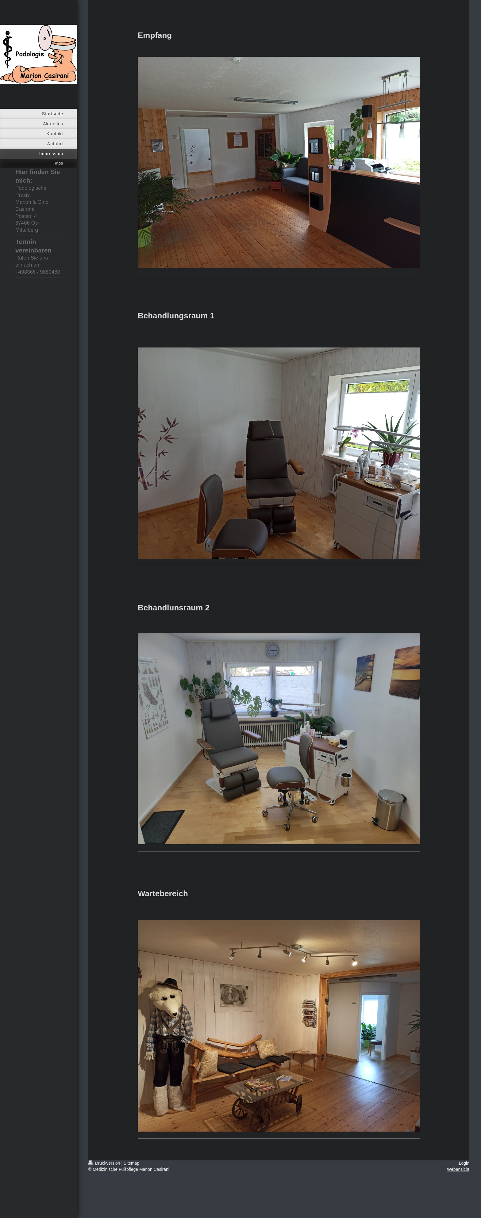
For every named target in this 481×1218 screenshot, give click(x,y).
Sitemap (131, 1163)
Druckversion (104, 1163)
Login (464, 1163)
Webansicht (458, 1169)
